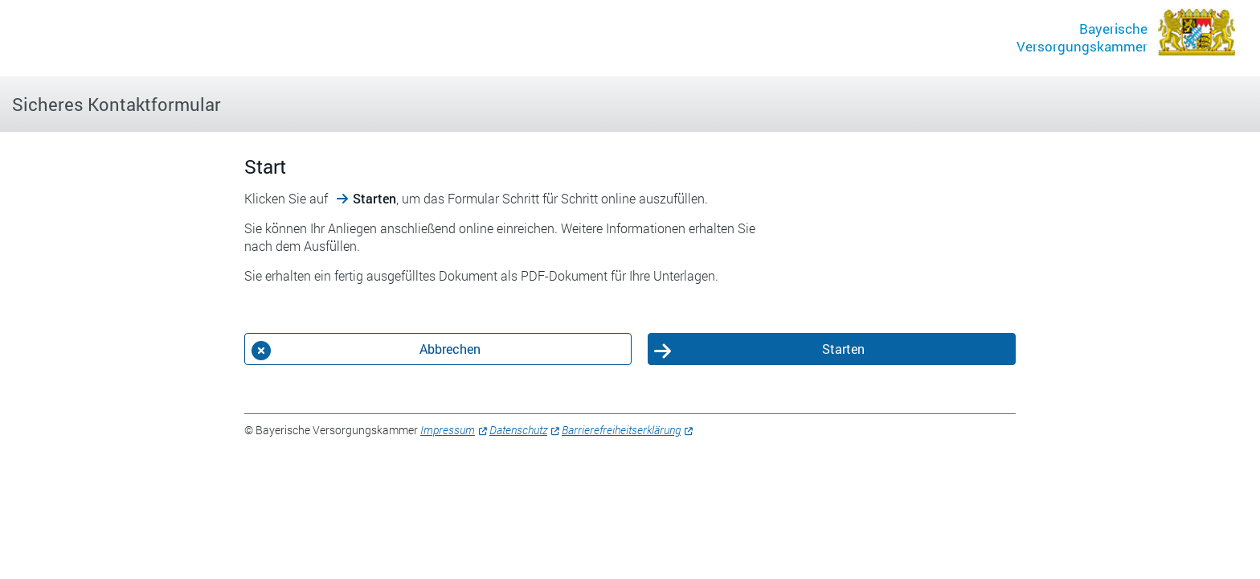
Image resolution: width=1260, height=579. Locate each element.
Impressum (447, 429)
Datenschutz (518, 429)
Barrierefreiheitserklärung (621, 429)
